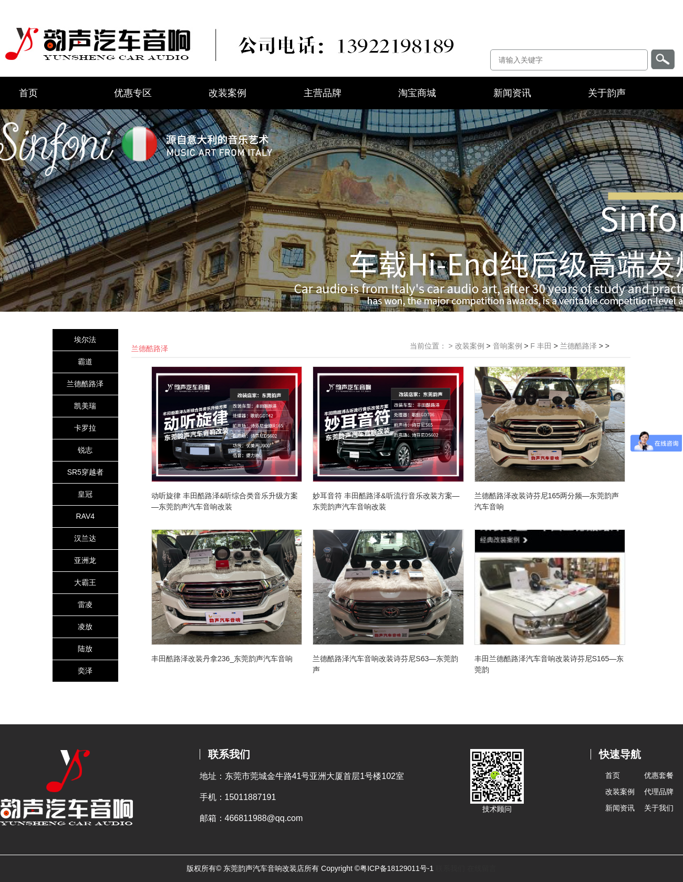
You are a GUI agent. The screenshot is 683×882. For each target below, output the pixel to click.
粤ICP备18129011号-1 (396, 868)
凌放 (85, 626)
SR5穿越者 (85, 472)
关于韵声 (607, 93)
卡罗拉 (85, 428)
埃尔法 (85, 339)
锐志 (85, 450)
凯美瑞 (85, 406)
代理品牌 (659, 791)
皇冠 (85, 494)
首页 (28, 93)
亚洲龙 (85, 560)
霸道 (85, 361)
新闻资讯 (512, 93)
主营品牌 (322, 93)
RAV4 (85, 516)
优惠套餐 (659, 775)
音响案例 (507, 346)
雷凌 (85, 604)
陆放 (85, 648)
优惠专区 (133, 93)
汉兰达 (85, 538)
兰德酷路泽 (85, 384)
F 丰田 (540, 346)
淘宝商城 (417, 93)
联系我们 (450, 868)
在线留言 (481, 868)
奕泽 (85, 670)
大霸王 (85, 582)
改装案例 (227, 93)
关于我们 (659, 808)
